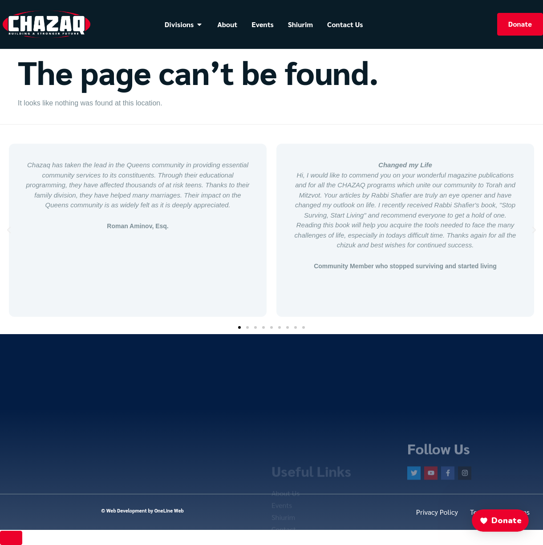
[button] (8, 230)
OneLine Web (169, 510)
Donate (520, 23)
